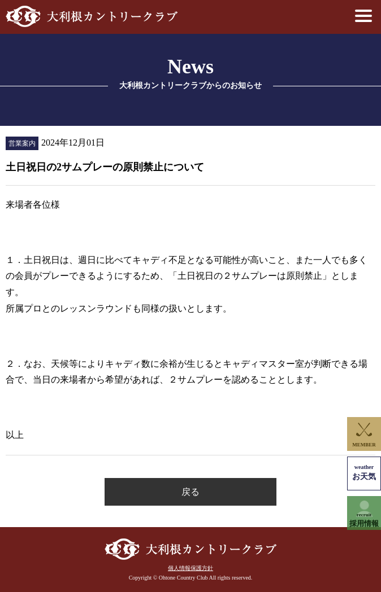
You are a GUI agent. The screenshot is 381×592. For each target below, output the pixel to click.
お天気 (364, 472)
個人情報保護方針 (190, 568)
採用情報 (364, 520)
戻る (190, 492)
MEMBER (364, 445)
